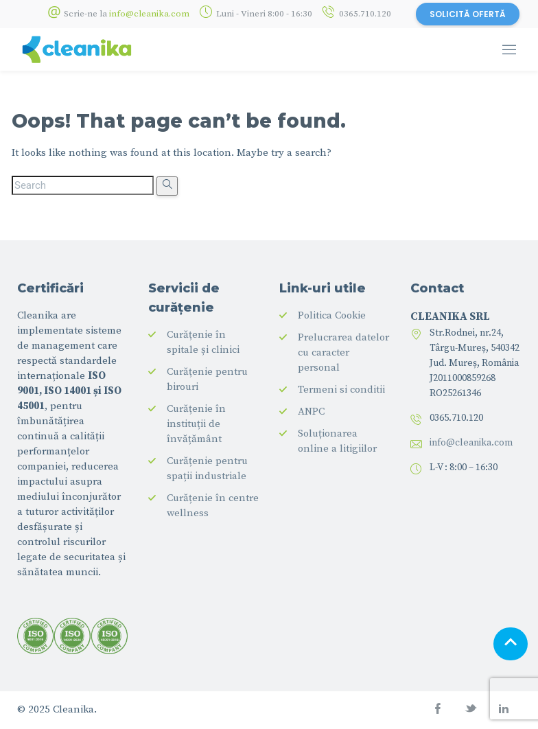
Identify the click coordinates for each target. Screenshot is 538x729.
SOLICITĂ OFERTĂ (468, 14)
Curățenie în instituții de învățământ (196, 423)
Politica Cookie (332, 315)
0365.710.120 (365, 13)
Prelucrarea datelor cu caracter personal (343, 352)
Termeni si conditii (341, 389)
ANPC (311, 411)
